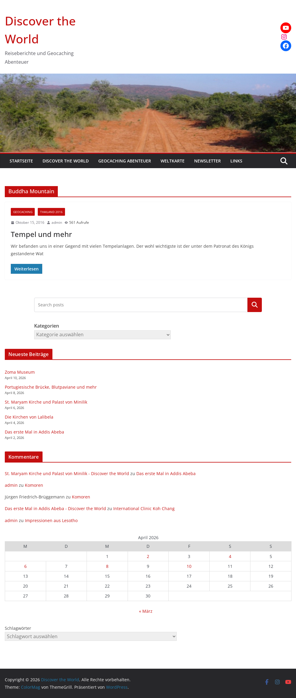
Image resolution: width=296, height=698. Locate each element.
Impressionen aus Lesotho (51, 520)
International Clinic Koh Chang (144, 508)
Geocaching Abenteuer (124, 161)
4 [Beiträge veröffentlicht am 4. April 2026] (230, 556)
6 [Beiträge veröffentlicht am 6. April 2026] (25, 566)
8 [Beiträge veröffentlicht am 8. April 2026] (107, 566)
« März (145, 611)
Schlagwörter (18, 628)
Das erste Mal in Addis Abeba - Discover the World (55, 508)
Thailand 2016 (51, 212)
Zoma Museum (20, 372)
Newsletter (207, 161)
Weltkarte (173, 161)
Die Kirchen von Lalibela (29, 417)
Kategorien (254, 305)
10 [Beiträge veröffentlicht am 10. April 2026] (189, 566)
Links (236, 161)
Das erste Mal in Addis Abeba (34, 432)
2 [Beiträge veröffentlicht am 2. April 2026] (148, 556)
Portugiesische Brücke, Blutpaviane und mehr (51, 387)
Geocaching (22, 212)
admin (57, 222)
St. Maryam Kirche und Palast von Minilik (46, 402)
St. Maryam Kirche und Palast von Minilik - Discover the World (67, 473)
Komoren (34, 485)
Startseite (21, 161)
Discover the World (66, 161)
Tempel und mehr (41, 234)
